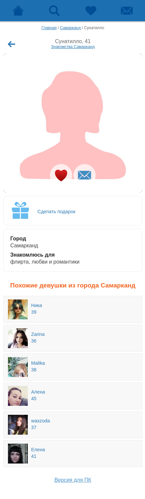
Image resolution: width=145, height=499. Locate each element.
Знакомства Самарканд (73, 46)
